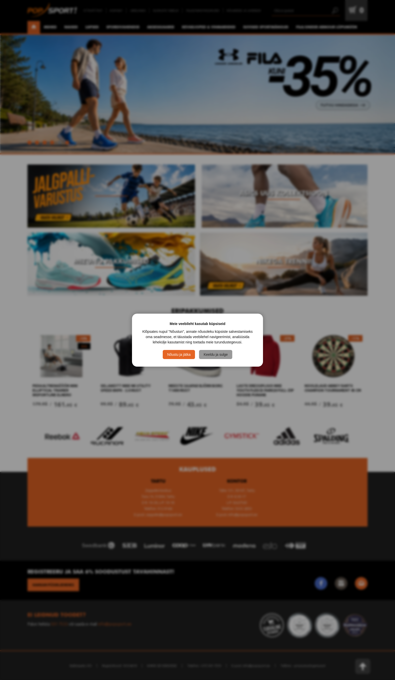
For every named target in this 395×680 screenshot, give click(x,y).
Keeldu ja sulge (216, 354)
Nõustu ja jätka (179, 354)
